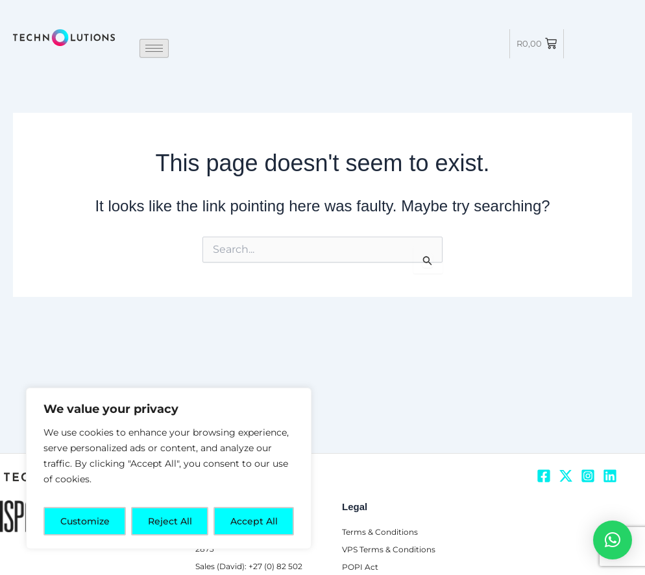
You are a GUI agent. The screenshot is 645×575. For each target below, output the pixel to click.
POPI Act (360, 550)
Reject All (170, 521)
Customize (85, 521)
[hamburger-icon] (154, 48)
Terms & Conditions (382, 515)
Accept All (254, 521)
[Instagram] (588, 459)
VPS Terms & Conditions (392, 532)
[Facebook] (544, 459)
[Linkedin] (610, 459)
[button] (612, 540)
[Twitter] (566, 459)
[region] (168, 468)
